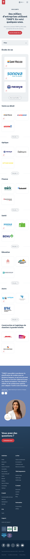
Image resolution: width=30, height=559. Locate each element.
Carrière (17, 491)
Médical (3, 480)
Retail (3, 464)
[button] (3, 393)
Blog (17, 496)
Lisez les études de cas (15, 32)
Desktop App (19, 475)
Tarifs (3, 513)
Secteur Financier (6, 466)
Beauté (3, 478)
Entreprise (18, 489)
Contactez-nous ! (8, 440)
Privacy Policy (22, 554)
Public (3, 476)
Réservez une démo (20, 466)
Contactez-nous (19, 464)
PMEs (3, 459)
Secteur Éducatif (5, 473)
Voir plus (14, 136)
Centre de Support (6, 522)
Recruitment (4, 471)
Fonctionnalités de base (7, 497)
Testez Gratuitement (20, 459)
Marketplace (5, 501)
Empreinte (4, 554)
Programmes (19, 506)
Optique (3, 488)
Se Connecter (19, 462)
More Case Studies (14, 97)
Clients (17, 494)
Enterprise (4, 462)
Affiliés (17, 508)
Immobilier (4, 469)
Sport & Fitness (5, 483)
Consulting (4, 485)
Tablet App (18, 477)
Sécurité (3, 504)
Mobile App (18, 480)
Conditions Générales (13, 554)
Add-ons (4, 499)
